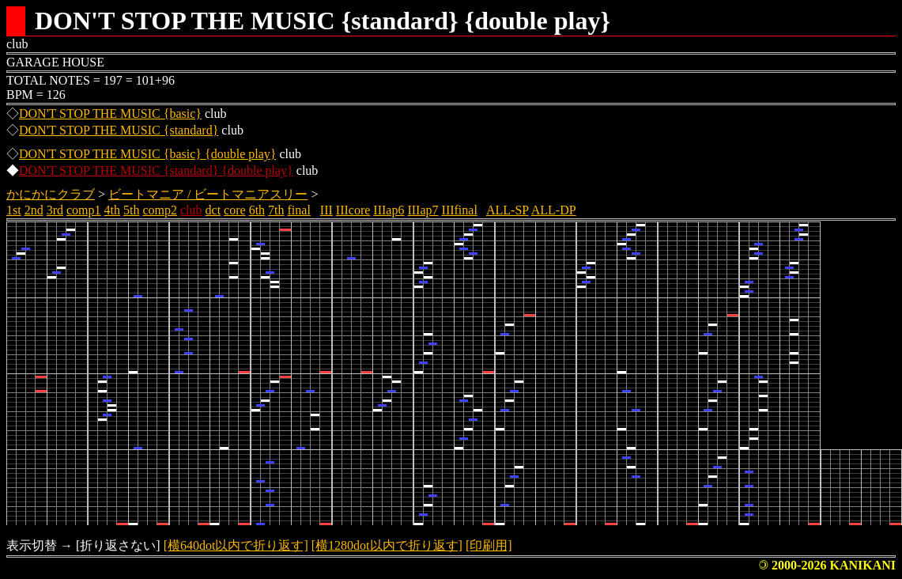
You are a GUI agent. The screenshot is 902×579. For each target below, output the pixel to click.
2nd (34, 210)
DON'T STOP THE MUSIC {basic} (110, 113)
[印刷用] (489, 545)
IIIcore (353, 210)
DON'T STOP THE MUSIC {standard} (118, 130)
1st (13, 210)
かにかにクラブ (50, 194)
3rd (55, 210)
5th (131, 210)
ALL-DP (553, 210)
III (326, 210)
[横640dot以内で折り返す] (236, 545)
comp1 (83, 210)
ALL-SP (507, 210)
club (191, 210)
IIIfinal (459, 210)
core (235, 210)
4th (112, 210)
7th (276, 210)
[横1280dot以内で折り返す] (386, 545)
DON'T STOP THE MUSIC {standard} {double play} (156, 170)
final (299, 210)
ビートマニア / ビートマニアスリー (208, 194)
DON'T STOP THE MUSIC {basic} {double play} (147, 154)
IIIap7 (422, 210)
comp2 (159, 210)
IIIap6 (388, 210)
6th (257, 210)
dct (213, 210)
